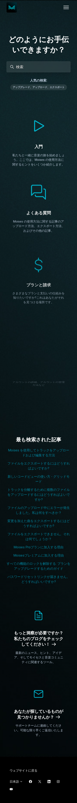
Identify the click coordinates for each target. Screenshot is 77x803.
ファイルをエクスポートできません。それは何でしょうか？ (38, 536)
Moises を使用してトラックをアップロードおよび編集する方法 (38, 452)
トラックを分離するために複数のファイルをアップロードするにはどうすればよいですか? (38, 495)
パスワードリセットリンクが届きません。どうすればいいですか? (38, 579)
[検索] (38, 66)
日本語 (16, 781)
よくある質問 (38, 221)
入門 (38, 146)
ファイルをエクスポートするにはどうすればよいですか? (38, 465)
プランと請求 (38, 314)
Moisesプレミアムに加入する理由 (38, 555)
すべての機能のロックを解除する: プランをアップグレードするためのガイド (38, 566)
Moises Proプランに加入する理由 (38, 547)
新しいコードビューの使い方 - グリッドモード (39, 479)
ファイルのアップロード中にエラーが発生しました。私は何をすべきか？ (38, 510)
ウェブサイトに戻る (23, 770)
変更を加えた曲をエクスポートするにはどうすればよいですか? (38, 523)
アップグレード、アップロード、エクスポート (38, 87)
